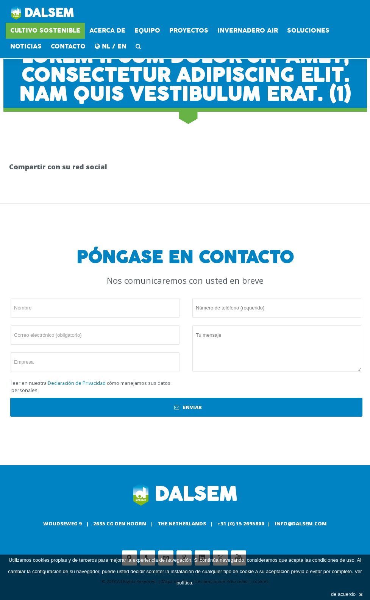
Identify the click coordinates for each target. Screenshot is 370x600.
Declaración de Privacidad (77, 383)
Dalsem (42, 13)
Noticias (26, 46)
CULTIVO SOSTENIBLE (45, 30)
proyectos (188, 30)
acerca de (107, 30)
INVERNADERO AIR (247, 30)
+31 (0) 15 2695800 (240, 523)
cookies (41, 560)
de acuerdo (346, 594)
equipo (147, 30)
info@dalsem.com (301, 523)
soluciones (308, 30)
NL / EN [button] (110, 46)
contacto (68, 46)
